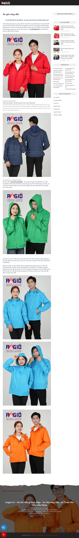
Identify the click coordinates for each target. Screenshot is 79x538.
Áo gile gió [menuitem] (56, 6)
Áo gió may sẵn (58, 100)
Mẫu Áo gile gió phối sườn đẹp (67, 49)
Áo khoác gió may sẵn (69, 86)
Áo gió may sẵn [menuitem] (22, 6)
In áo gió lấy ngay (57, 68)
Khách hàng (57, 106)
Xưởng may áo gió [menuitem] (67, 6)
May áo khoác (68, 83)
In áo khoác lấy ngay (70, 89)
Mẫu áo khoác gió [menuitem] (46, 6)
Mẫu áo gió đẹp (58, 115)
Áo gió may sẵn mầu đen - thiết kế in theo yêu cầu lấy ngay (68, 42)
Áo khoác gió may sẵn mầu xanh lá (69, 72)
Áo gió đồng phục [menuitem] (11, 6)
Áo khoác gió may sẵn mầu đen (69, 80)
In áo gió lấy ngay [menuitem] (34, 6)
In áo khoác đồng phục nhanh (57, 86)
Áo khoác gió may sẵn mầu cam (58, 78)
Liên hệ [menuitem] (75, 6)
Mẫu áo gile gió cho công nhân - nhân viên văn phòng (68, 34)
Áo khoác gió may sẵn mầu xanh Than (58, 75)
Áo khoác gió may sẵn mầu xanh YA (58, 71)
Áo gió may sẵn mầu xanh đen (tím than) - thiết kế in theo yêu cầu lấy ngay (67, 57)
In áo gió (56, 103)
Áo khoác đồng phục (58, 84)
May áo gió (56, 81)
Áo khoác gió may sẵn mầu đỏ (69, 69)
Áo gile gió (56, 97)
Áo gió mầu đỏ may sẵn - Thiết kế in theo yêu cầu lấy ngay (68, 27)
